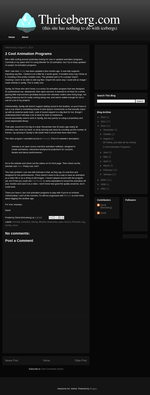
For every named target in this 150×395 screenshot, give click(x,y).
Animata (46, 138)
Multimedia (52, 222)
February (108, 170)
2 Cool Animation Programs (116, 147)
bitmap (34, 222)
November (108, 129)
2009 (103, 180)
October (107, 134)
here (20, 166)
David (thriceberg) (106, 206)
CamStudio (37, 181)
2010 (103, 126)
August (107, 138)
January (107, 174)
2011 (103, 121)
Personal (76, 222)
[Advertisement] (46, 334)
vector (15, 225)
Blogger (93, 388)
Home (12, 37)
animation (25, 222)
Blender (67, 195)
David (103, 213)
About (25, 37)
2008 (103, 184)
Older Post (81, 360)
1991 (103, 188)
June (106, 152)
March (106, 165)
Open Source (65, 222)
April (105, 161)
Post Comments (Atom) (52, 369)
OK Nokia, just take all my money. (119, 142)
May (105, 156)
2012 (103, 117)
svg (83, 222)
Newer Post (11, 360)
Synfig (22, 71)
